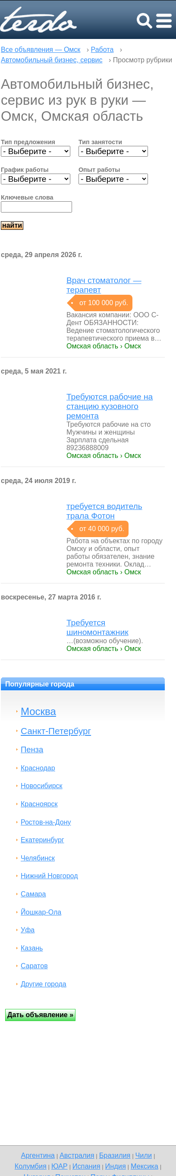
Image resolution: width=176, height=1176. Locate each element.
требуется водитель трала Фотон (104, 511)
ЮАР (59, 1166)
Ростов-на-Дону (46, 822)
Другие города (43, 984)
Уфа (28, 930)
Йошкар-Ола (41, 912)
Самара (33, 894)
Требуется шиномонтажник (97, 627)
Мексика (144, 1166)
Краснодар (38, 768)
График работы (25, 169)
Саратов (34, 966)
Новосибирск (42, 785)
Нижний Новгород (49, 876)
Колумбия (31, 1166)
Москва (38, 711)
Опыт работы (99, 169)
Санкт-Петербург (56, 731)
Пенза (32, 749)
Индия (115, 1166)
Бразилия (115, 1155)
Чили (143, 1155)
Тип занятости (100, 142)
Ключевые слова (27, 197)
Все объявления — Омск (40, 49)
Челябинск (38, 858)
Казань (32, 948)
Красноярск (39, 804)
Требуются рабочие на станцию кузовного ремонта (109, 406)
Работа (102, 49)
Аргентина (38, 1155)
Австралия (77, 1155)
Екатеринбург (42, 840)
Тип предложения (28, 142)
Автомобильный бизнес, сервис (52, 60)
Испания (86, 1166)
